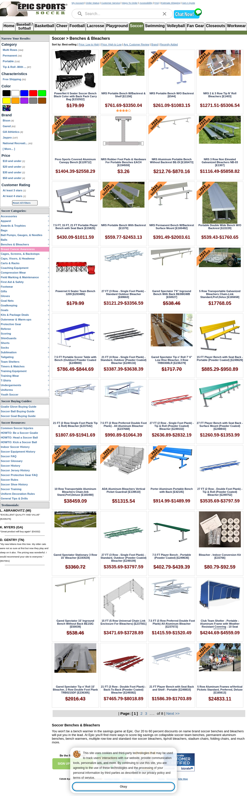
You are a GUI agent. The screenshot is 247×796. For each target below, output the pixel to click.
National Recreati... (17, 143)
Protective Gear (11, 324)
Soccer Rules (9, 479)
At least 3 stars (14, 190)
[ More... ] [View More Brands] (9, 148)
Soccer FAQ (8, 456)
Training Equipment (13, 371)
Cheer (61, 26)
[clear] (164, 14)
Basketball (44, 26)
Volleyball (176, 26)
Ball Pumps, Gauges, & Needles (21, 235)
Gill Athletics (13, 131)
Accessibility (146, 2)
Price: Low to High (89, 44)
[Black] (6, 93)
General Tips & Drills (14, 498)
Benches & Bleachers (15, 244)
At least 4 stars (14, 196)
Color (6, 86)
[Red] (33, 93)
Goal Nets (7, 300)
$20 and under (14, 166)
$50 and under (14, 178)
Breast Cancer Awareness (18, 249)
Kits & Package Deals (15, 314)
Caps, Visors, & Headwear (18, 258)
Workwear (236, 26)
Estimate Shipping (170, 2)
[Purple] (24, 101)
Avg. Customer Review (136, 44)
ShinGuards (8, 338)
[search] (80, 14)
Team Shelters (10, 361)
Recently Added (169, 44)
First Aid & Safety (12, 281)
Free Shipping (14, 79)
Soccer (136, 26)
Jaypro (10, 137)
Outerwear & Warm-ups (16, 319)
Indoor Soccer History (15, 446)
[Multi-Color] (6, 108)
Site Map (183, 778)
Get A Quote (188, 2)
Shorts (5, 342)
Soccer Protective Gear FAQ (19, 475)
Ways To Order (130, 2)
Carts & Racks (10, 263)
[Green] (42, 93)
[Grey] (33, 101)
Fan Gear (195, 26)
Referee (6, 328)
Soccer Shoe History (14, 484)
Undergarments (11, 385)
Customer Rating (15, 185)
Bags (4, 230)
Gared (9, 126)
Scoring (6, 333)
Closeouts (215, 26)
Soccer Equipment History (18, 451)
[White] (15, 93)
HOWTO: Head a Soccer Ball (19, 437)
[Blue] (24, 93)
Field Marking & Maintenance (20, 277)
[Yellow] (6, 101)
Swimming (155, 26)
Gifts (4, 291)
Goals (4, 310)
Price (5, 156)
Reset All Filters (22, 202)
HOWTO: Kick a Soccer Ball (19, 442)
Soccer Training (11, 489)
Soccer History (10, 465)
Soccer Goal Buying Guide (18, 416)
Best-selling (69, 44)
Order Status (92, 2)
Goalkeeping (9, 305)
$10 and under (14, 160)
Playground (117, 26)
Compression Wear (13, 272)
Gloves (5, 296)
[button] (188, 18)
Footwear (7, 286)
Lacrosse (95, 26)
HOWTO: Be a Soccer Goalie (19, 432)
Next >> (173, 713)
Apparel (6, 220)
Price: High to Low (111, 44)
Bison (8, 120)
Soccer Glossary (11, 460)
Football (77, 26)
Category (9, 44)
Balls (4, 239)
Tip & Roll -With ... (17, 66)
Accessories (9, 216)
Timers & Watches (12, 366)
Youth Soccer (9, 394)
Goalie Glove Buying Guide (18, 406)
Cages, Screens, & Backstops (20, 253)
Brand (6, 115)
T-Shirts (6, 380)
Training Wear (10, 375)
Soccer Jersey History (15, 470)
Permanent (12, 55)
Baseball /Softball (24, 26)
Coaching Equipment (14, 267)
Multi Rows (13, 49)
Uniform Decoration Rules (18, 493)
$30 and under (14, 172)
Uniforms (7, 389)
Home (8, 26)
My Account (78, 2)
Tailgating (7, 357)
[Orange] (15, 101)
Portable (11, 61)
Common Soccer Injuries (17, 428)
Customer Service (110, 2)
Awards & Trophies (13, 225)
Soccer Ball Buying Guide (18, 411)
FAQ (156, 2)
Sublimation (9, 352)
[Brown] (42, 101)
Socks (5, 347)
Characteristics (14, 74)
